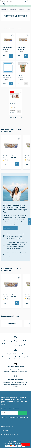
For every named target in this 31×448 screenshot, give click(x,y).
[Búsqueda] (14, 1)
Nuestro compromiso (10, 228)
